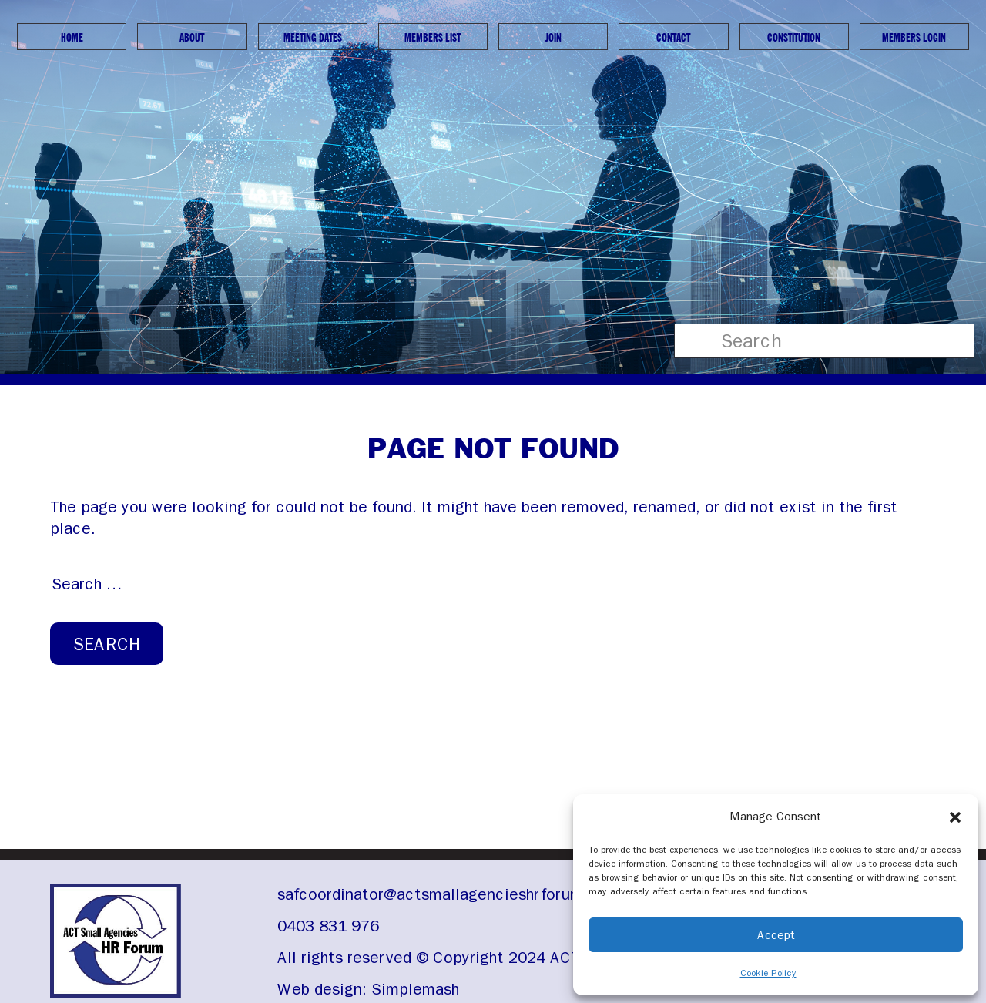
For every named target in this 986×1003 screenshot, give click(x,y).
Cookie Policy (768, 973)
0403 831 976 (328, 926)
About (191, 37)
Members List (432, 37)
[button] (955, 816)
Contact (673, 37)
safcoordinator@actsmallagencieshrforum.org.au (455, 894)
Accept (776, 935)
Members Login (914, 37)
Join (553, 37)
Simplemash (415, 989)
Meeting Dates (312, 37)
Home (72, 37)
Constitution (793, 37)
